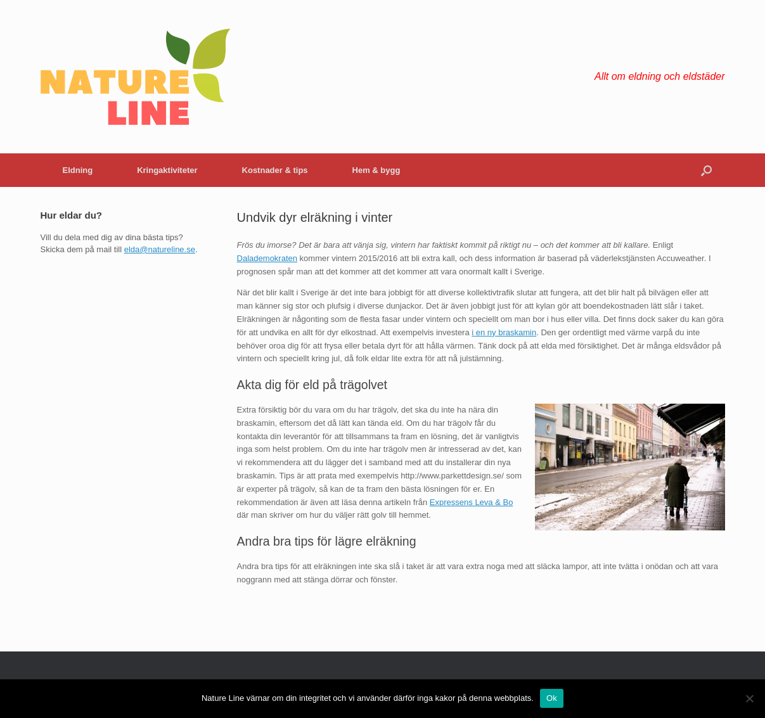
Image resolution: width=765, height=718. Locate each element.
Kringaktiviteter (167, 170)
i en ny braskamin (504, 332)
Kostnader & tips (275, 170)
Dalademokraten (267, 258)
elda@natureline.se (159, 249)
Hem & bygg (376, 170)
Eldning (78, 170)
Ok (551, 698)
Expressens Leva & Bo (471, 502)
